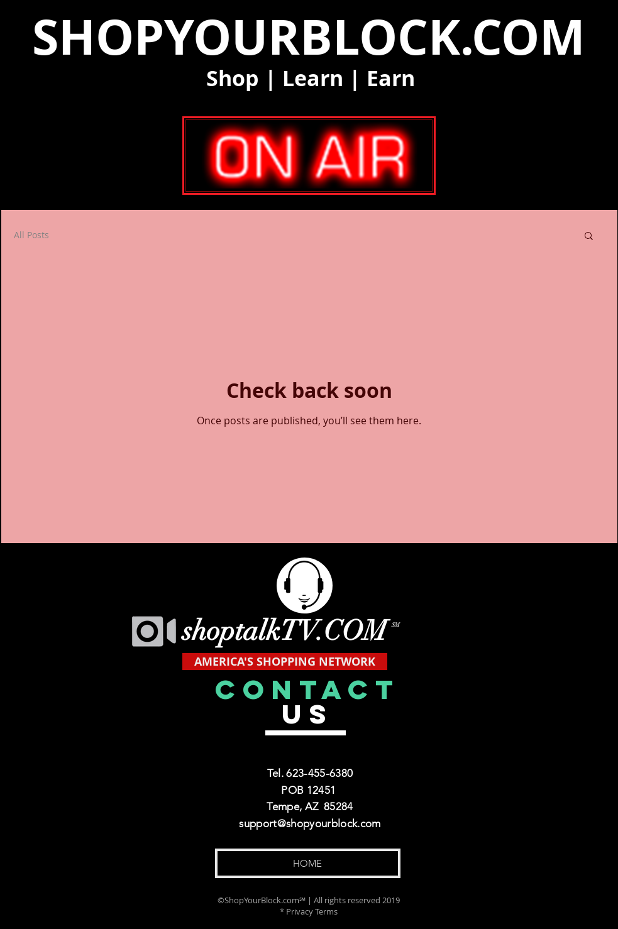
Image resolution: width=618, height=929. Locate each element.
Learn (312, 78)
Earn (391, 78)
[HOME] (307, 863)
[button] (589, 236)
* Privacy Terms (309, 911)
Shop (232, 78)
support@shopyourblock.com (310, 823)
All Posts (31, 235)
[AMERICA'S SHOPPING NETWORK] (284, 661)
